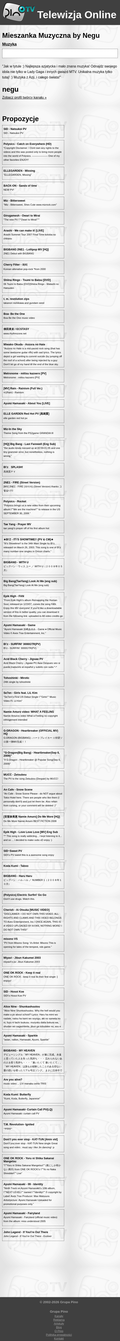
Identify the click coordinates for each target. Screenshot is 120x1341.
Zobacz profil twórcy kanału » (24, 97)
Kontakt (59, 1338)
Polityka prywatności (59, 1334)
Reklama (58, 1319)
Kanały (59, 1316)
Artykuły (59, 1323)
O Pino (59, 1331)
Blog (59, 1327)
